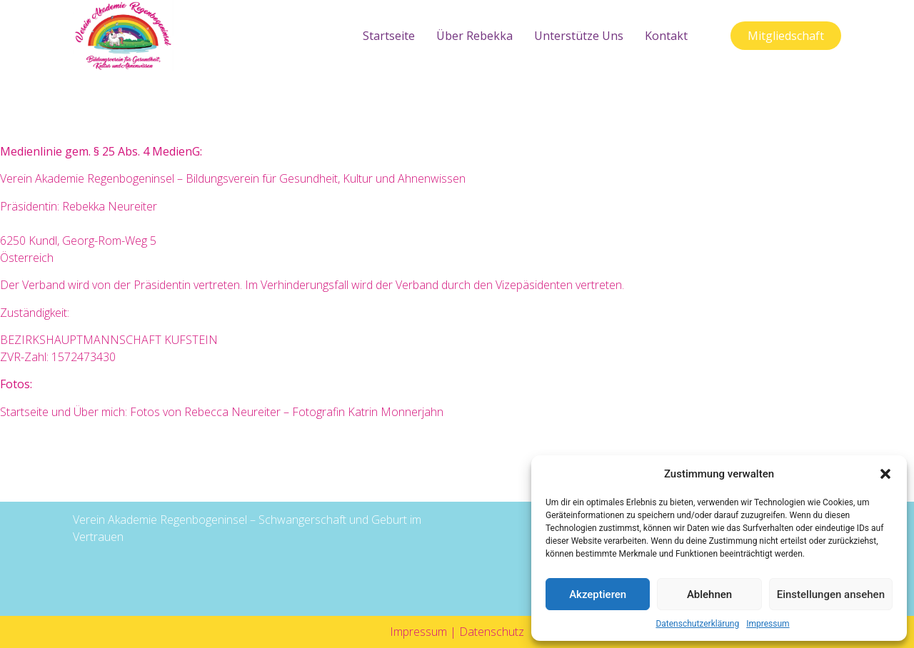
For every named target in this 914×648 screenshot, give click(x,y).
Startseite (389, 36)
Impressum (767, 624)
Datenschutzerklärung (697, 624)
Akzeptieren (597, 594)
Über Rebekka (474, 36)
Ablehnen (709, 594)
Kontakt (666, 36)
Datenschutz (491, 631)
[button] (885, 474)
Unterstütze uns (578, 36)
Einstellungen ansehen (831, 594)
